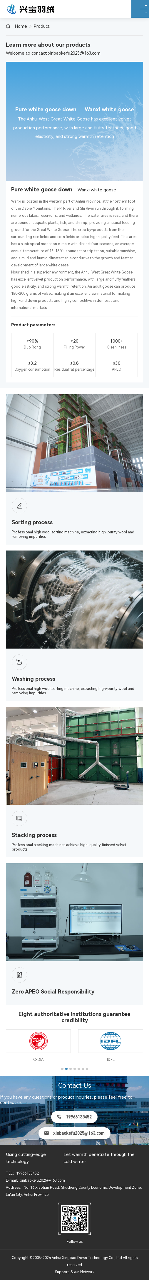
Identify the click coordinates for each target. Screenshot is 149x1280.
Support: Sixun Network (74, 1272)
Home (21, 26)
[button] (62, 1069)
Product (42, 26)
